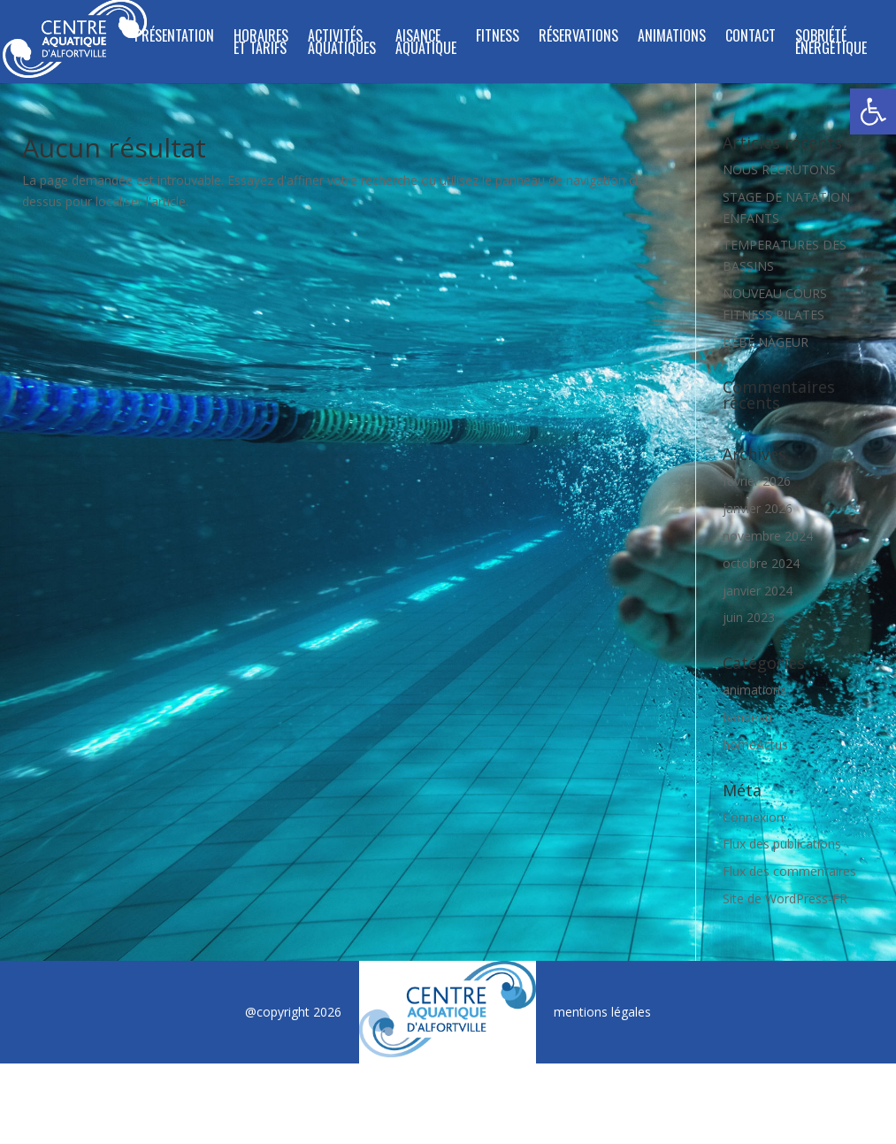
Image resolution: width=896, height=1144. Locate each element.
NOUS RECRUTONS (779, 169)
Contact (750, 37)
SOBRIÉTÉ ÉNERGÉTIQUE (831, 43)
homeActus (755, 744)
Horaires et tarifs (261, 43)
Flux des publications (782, 843)
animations (754, 689)
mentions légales (602, 1011)
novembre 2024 (768, 535)
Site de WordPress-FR (785, 898)
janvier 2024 (758, 590)
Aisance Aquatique (425, 43)
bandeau (747, 717)
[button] (873, 111)
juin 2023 (749, 617)
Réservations (578, 37)
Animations (672, 37)
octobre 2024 (761, 563)
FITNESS (497, 37)
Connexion (753, 817)
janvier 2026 (758, 508)
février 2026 (757, 480)
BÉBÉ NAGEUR (765, 342)
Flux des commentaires (789, 871)
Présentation (174, 37)
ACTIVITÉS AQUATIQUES (342, 43)
